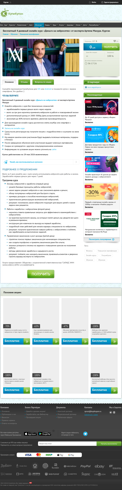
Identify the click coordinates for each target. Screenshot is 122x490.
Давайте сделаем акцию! (35, 411)
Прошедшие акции (33, 417)
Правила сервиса (8, 420)
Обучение (39, 24)
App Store (30, 434)
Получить (41, 274)
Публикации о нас (9, 414)
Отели (79, 24)
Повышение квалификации (107, 251)
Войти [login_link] (94, 2)
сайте (54, 149)
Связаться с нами (91, 415)
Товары (48, 24)
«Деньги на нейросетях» (46, 100)
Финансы (89, 251)
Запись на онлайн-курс (15, 128)
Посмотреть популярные (101, 239)
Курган (6, 2)
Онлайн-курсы (91, 255)
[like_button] (115, 41)
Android (48, 89)
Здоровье (70, 24)
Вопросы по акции (43, 82)
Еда (6, 24)
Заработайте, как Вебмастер (37, 414)
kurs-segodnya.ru (94, 87)
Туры (55, 24)
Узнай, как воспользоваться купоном (26, 162)
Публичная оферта (65, 417)
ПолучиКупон (94, 24)
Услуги (62, 24)
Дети (85, 24)
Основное (9, 82)
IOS (39, 89)
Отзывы (24, 82)
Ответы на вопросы (9, 423)
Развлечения (22, 24)
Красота (12, 24)
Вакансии (5, 417)
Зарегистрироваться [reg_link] (111, 2)
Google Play (44, 434)
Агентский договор (65, 411)
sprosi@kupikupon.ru (92, 411)
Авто (31, 24)
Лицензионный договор (67, 414)
